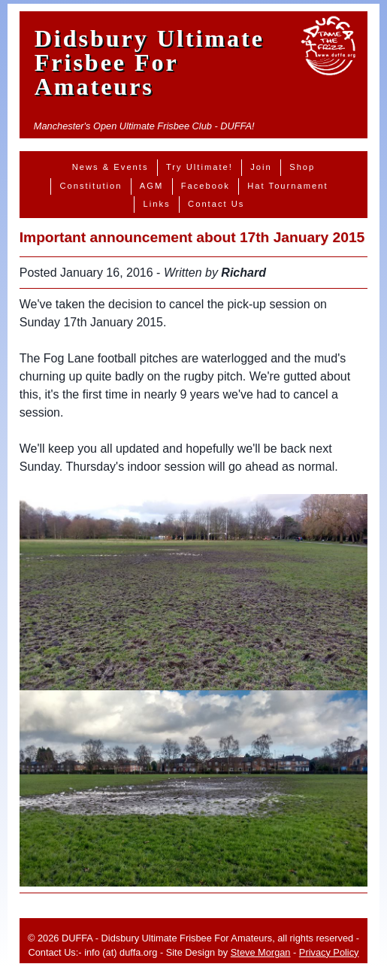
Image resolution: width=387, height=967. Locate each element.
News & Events (110, 166)
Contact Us (216, 203)
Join (261, 166)
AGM (151, 185)
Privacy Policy (329, 952)
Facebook (205, 185)
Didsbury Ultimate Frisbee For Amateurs (150, 62)
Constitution (90, 185)
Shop (302, 166)
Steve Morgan (261, 952)
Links (157, 203)
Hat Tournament (287, 185)
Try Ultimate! (199, 166)
